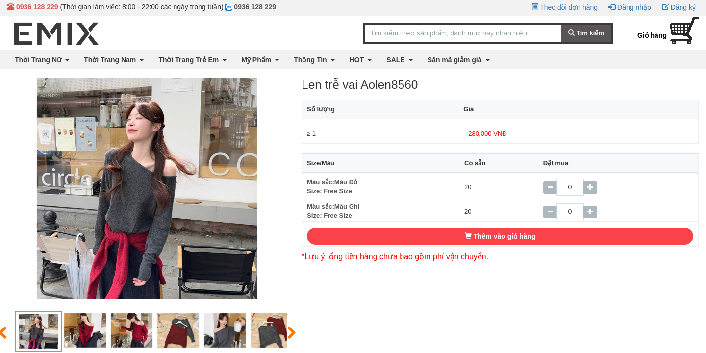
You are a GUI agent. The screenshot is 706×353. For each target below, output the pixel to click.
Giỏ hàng (652, 35)
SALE (396, 60)
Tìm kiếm (586, 33)
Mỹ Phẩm (257, 60)
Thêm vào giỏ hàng (500, 236)
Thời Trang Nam (111, 60)
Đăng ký (679, 7)
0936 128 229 (250, 7)
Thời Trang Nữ (39, 60)
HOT (358, 60)
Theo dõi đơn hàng (564, 7)
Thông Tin (311, 60)
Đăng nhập (629, 7)
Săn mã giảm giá (456, 60)
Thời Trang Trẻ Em (189, 60)
